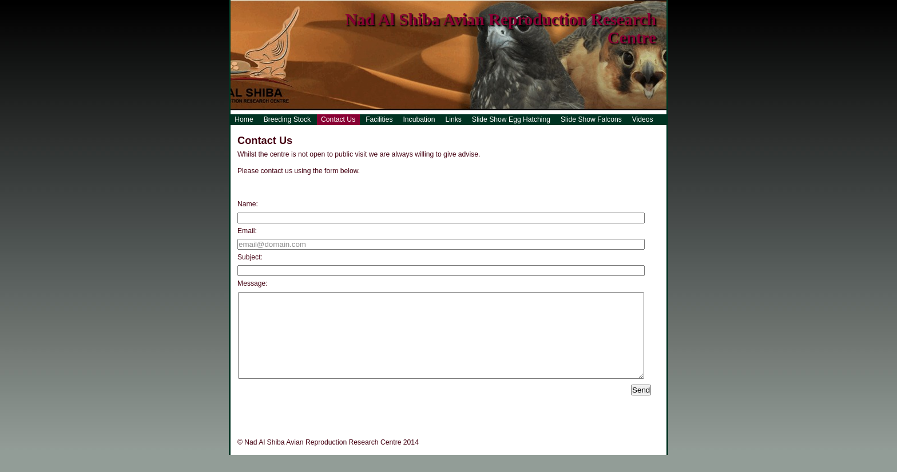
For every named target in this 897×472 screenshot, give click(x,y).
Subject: (250, 257)
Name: (247, 204)
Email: (247, 231)
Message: (252, 283)
